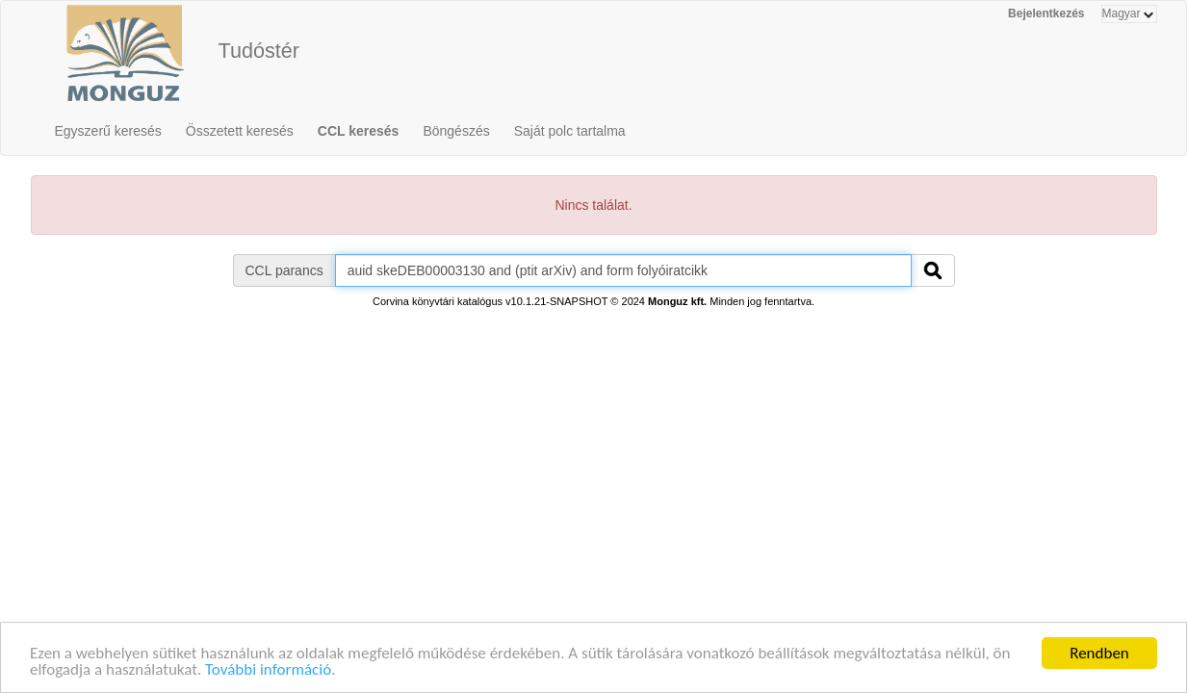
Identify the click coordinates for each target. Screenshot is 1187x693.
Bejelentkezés (1046, 13)
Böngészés (456, 131)
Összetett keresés (240, 131)
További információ (268, 671)
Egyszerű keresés (108, 131)
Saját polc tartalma (570, 131)
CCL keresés (359, 131)
